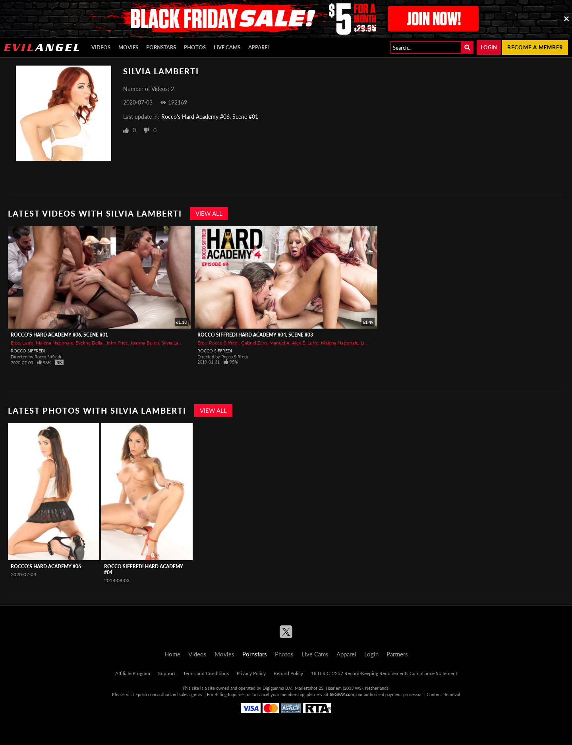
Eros (15, 343)
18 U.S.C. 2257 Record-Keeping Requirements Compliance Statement (384, 673)
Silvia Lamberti (176, 343)
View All (208, 213)
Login (489, 47)
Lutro (27, 343)
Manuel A (279, 343)
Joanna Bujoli (144, 343)
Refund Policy (288, 673)
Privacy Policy (251, 673)
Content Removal (443, 694)
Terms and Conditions (206, 673)
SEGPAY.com (342, 694)
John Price (117, 343)
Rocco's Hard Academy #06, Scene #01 (209, 116)
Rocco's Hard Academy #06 (46, 566)
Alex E (298, 343)
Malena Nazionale (54, 343)
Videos (100, 47)
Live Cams (227, 47)
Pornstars (161, 47)
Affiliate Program (132, 673)
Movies (128, 47)
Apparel (259, 47)
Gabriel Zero (254, 343)
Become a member (535, 47)
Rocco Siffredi (28, 350)
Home (172, 654)
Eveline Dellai (89, 343)
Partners (397, 654)
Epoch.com (145, 694)
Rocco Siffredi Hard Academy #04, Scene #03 (255, 335)
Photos (195, 47)
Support (166, 673)
